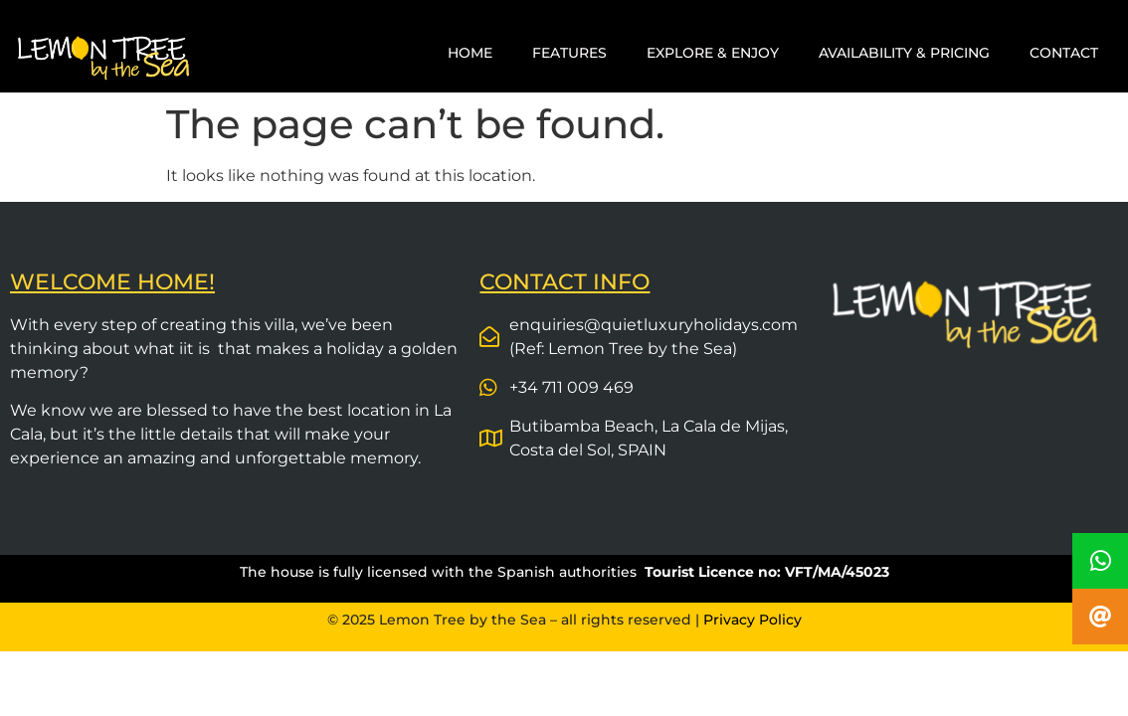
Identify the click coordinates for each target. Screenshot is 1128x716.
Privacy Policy (752, 619)
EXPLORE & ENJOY (713, 53)
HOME (470, 53)
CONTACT (1064, 53)
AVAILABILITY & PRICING (904, 53)
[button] (1100, 616)
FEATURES (569, 53)
